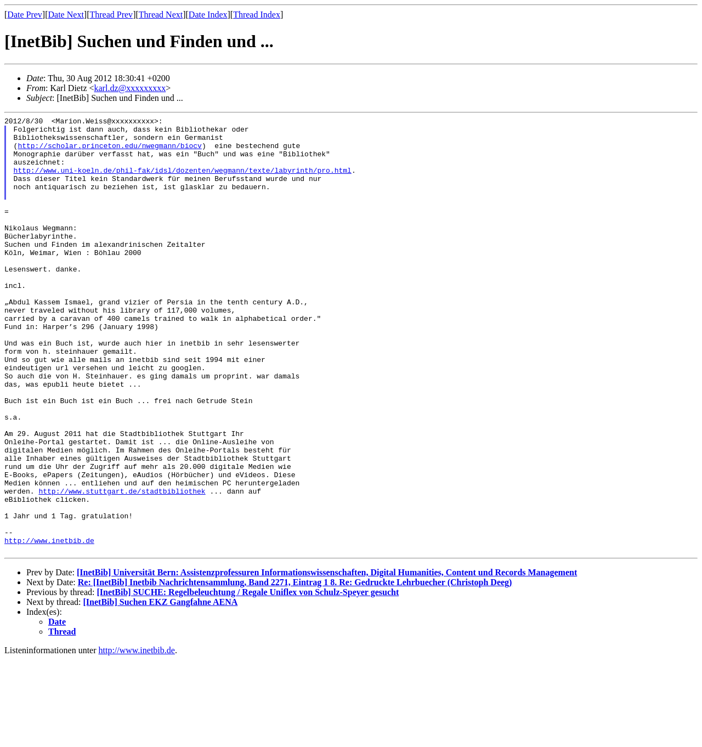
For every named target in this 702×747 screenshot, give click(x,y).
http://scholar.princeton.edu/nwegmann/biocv (109, 152)
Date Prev (24, 14)
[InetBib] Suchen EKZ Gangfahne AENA (160, 689)
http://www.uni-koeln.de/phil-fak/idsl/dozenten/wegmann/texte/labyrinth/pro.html (183, 181)
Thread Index (256, 14)
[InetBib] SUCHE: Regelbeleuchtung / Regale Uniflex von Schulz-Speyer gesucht (248, 679)
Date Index (208, 14)
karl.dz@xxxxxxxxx (130, 88)
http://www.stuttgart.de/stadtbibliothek (121, 566)
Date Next (66, 14)
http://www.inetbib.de (49, 626)
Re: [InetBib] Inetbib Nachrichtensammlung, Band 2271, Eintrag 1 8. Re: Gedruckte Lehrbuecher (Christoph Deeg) (295, 669)
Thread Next (161, 14)
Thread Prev (111, 14)
